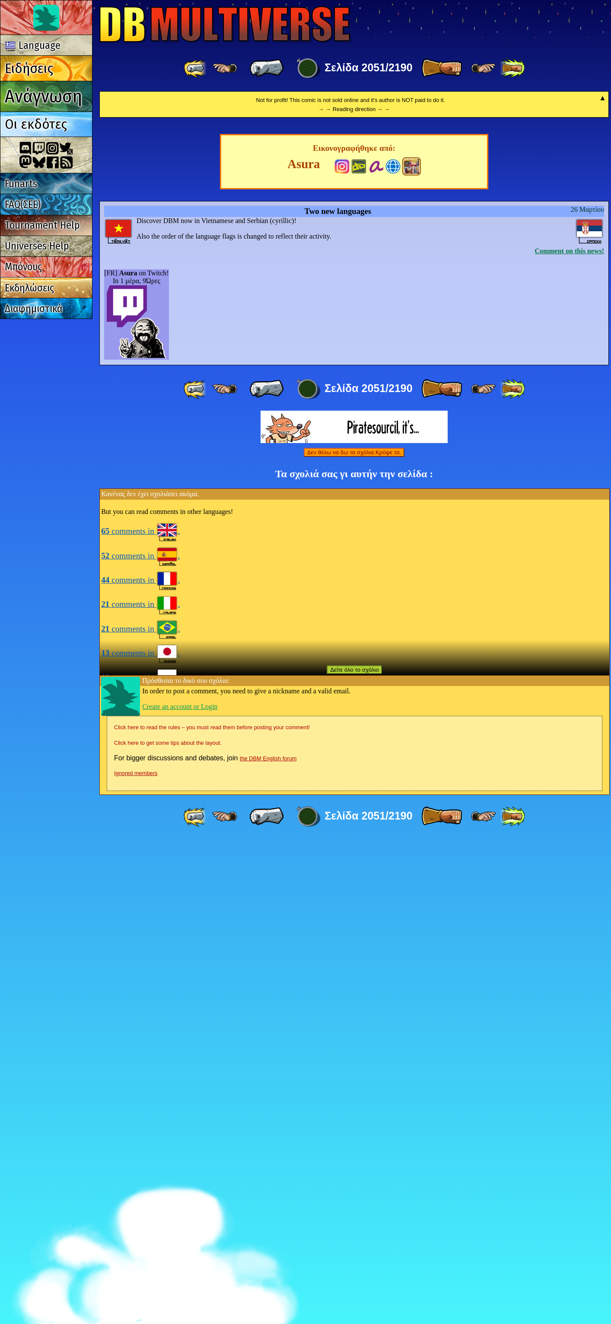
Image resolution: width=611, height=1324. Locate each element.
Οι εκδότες (36, 124)
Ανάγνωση (43, 96)
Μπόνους (23, 267)
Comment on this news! (569, 734)
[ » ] (442, 68)
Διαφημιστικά (34, 309)
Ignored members (135, 1257)
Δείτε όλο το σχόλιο (354, 1153)
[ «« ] (196, 68)
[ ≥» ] (483, 68)
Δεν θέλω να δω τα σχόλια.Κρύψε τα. (354, 936)
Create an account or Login (179, 1190)
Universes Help (37, 246)
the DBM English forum (268, 1242)
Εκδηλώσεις (29, 288)
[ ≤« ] (225, 68)
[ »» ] (512, 68)
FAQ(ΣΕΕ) (23, 204)
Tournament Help (42, 225)
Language (33, 45)
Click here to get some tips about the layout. (168, 1226)
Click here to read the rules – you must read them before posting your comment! (212, 1211)
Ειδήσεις (29, 68)
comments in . (140, 1014)
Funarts (21, 184)
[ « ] (267, 68)
